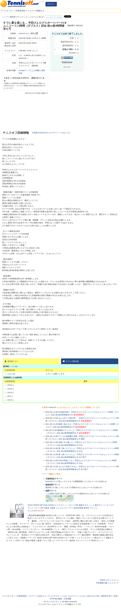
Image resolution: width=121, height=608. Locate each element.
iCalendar (67, 67)
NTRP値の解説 (56, 599)
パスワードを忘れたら (37, 596)
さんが (51, 481)
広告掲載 (67, 599)
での (50, 487)
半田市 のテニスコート (109, 580)
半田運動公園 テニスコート (107, 583)
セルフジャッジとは (76, 596)
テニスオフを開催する (35, 11)
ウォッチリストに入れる (54, 17)
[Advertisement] (102, 29)
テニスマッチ (60, 604)
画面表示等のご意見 (109, 596)
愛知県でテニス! (17, 17)
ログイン (51, 4)
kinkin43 (22, 33)
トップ (41, 1)
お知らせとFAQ (92, 596)
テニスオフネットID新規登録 (13, 11)
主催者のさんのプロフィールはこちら (51, 133)
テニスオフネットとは (57, 596)
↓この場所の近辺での (54, 494)
